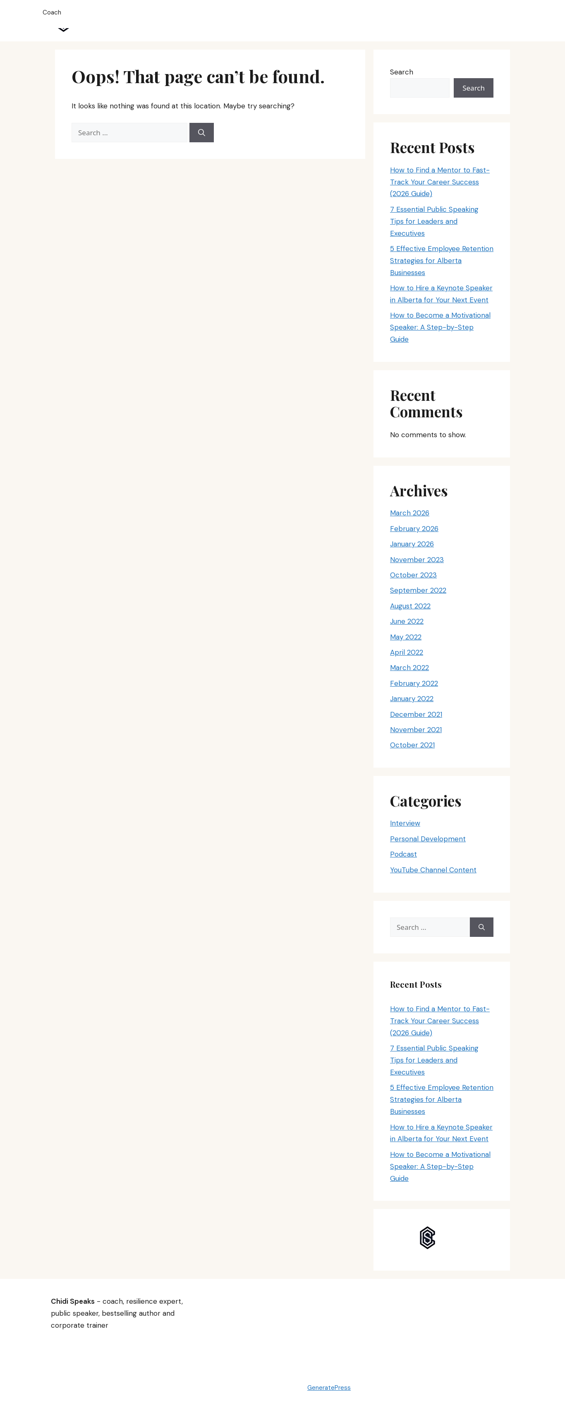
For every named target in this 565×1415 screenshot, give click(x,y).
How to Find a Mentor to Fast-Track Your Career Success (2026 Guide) (440, 182)
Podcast (403, 854)
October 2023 (413, 574)
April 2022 (406, 652)
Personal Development (428, 838)
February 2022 (414, 683)
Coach (52, 12)
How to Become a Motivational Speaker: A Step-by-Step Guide (440, 327)
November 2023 (417, 559)
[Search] (201, 133)
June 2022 (407, 621)
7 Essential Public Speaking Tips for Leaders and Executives (434, 221)
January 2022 (411, 698)
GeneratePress (329, 1388)
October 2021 (412, 744)
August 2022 (410, 606)
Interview (405, 823)
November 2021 (416, 729)
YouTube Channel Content (433, 869)
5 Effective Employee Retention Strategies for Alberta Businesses (441, 260)
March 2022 (409, 667)
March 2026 (409, 512)
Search (401, 72)
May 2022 (405, 637)
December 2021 (416, 714)
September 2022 (418, 590)
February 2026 (414, 528)
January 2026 (412, 543)
